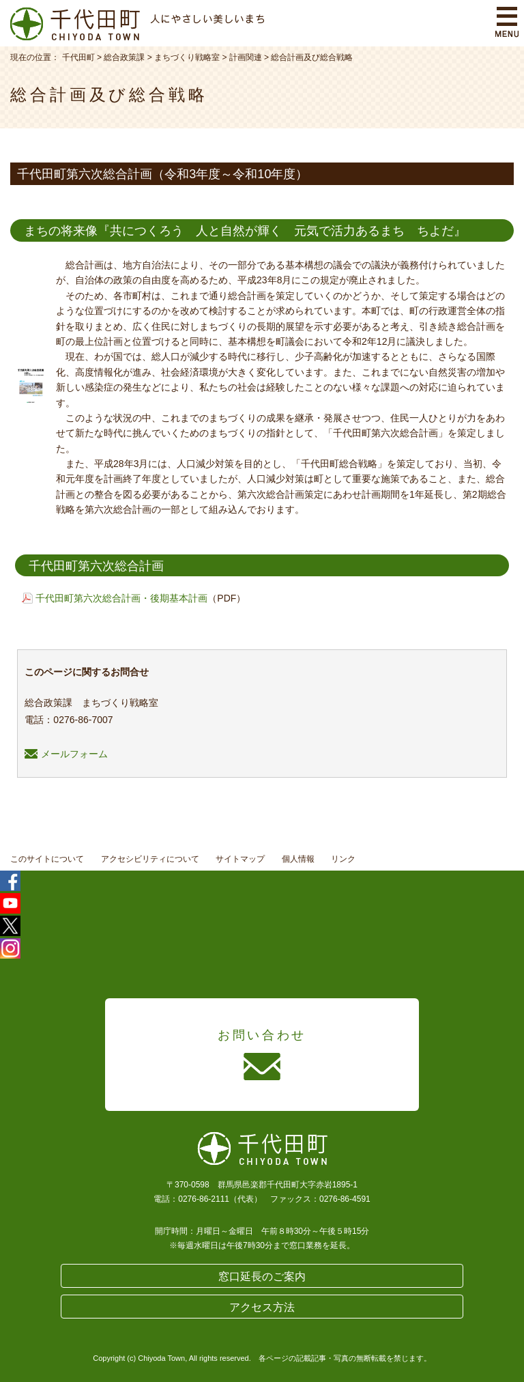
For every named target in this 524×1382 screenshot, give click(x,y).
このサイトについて (47, 859)
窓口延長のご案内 (262, 1276)
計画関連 (245, 57)
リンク (343, 859)
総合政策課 (124, 57)
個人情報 (298, 859)
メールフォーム (66, 753)
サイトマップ (240, 859)
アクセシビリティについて (150, 859)
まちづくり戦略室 (187, 57)
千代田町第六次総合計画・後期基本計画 (121, 598)
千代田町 (78, 57)
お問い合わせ (262, 1035)
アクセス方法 (262, 1307)
